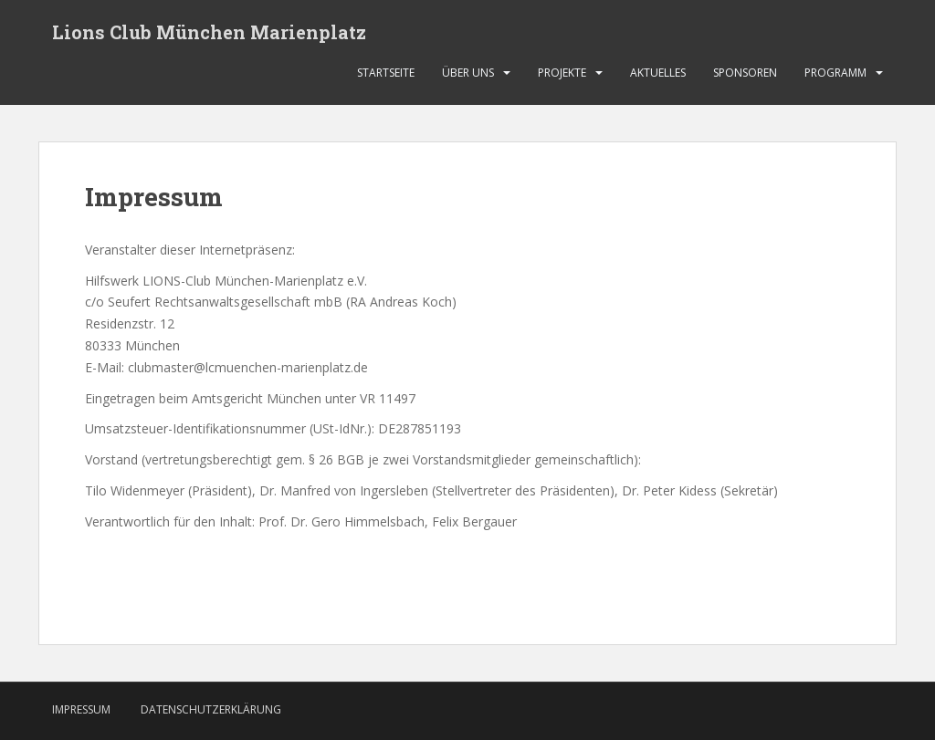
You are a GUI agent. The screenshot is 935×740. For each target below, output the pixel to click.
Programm (835, 72)
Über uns (468, 72)
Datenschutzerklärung (211, 709)
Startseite (386, 72)
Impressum (81, 709)
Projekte (562, 72)
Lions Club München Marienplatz (209, 32)
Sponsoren (745, 72)
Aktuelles (658, 72)
